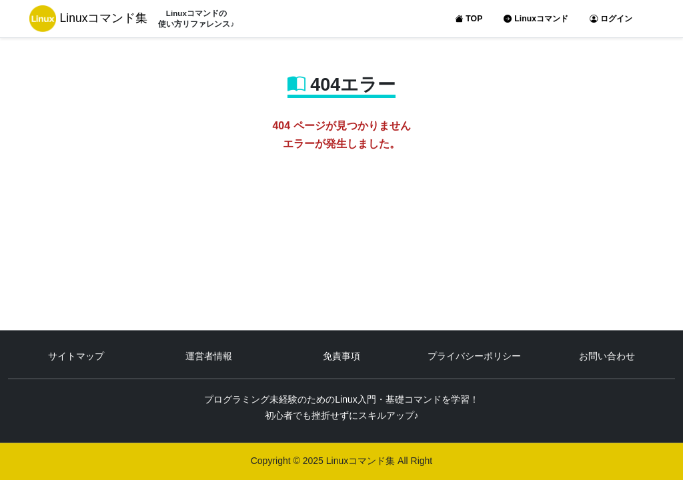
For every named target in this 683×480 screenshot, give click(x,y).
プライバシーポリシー (474, 356)
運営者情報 (208, 356)
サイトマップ (76, 356)
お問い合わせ (607, 356)
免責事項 (341, 356)
